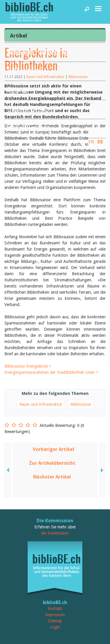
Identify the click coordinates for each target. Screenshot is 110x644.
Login (55, 627)
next (101, 470)
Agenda (17, 89)
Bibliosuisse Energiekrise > (27, 366)
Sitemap (55, 620)
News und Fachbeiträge (39, 51)
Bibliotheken (24, 70)
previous (8, 470)
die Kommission (55, 533)
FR (91, 142)
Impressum (55, 614)
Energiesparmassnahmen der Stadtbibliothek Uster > (51, 372)
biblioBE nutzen (28, 127)
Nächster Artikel (52, 477)
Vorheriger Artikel (53, 449)
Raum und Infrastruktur (40, 404)
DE (100, 142)
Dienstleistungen (30, 108)
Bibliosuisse (80, 404)
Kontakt (55, 608)
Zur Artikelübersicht (52, 463)
